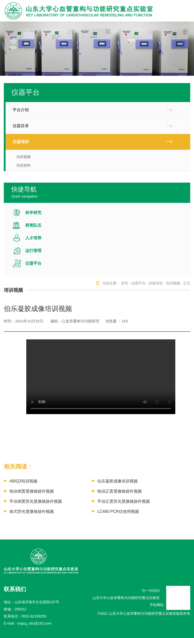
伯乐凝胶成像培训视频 (117, 481)
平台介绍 (21, 110)
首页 (124, 283)
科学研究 (33, 212)
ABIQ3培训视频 (23, 481)
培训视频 (23, 157)
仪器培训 (21, 142)
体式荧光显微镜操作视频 (31, 511)
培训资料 (23, 165)
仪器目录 (21, 126)
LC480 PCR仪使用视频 (118, 511)
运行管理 (33, 250)
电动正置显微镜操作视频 (119, 491)
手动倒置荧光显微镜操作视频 (35, 501)
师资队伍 (33, 225)
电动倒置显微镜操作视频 (31, 491)
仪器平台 (33, 263)
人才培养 (33, 238)
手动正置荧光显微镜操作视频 (123, 501)
